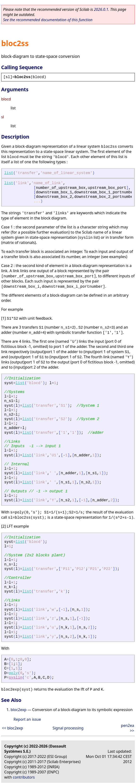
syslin (15, 678)
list (8, 173)
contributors (24, 777)
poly (13, 673)
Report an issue (27, 719)
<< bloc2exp (12, 728)
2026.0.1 (101, 9)
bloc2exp (19, 709)
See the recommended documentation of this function (47, 19)
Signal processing (68, 728)
